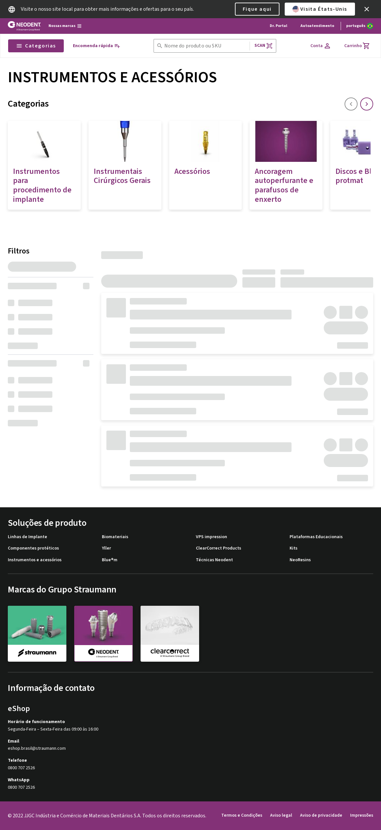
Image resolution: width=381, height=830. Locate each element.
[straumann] (37, 633)
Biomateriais (115, 537)
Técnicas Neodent (214, 560)
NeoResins (300, 560)
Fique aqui (257, 9)
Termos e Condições (241, 815)
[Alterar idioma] (359, 26)
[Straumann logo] (24, 26)
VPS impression (211, 537)
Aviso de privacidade (321, 815)
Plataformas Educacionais (316, 537)
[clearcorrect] (170, 633)
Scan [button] (263, 45)
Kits (293, 548)
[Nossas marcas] (65, 26)
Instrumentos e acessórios (34, 560)
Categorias (36, 45)
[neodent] (103, 633)
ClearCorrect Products (218, 548)
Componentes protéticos (33, 548)
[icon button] (366, 9)
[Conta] (321, 45)
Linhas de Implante (27, 537)
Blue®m (109, 560)
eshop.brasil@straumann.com (37, 749)
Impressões (361, 815)
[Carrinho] (357, 45)
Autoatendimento (317, 26)
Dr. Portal (278, 26)
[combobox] (205, 46)
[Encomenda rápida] (97, 46)
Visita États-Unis (320, 9)
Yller (106, 548)
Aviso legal (281, 815)
